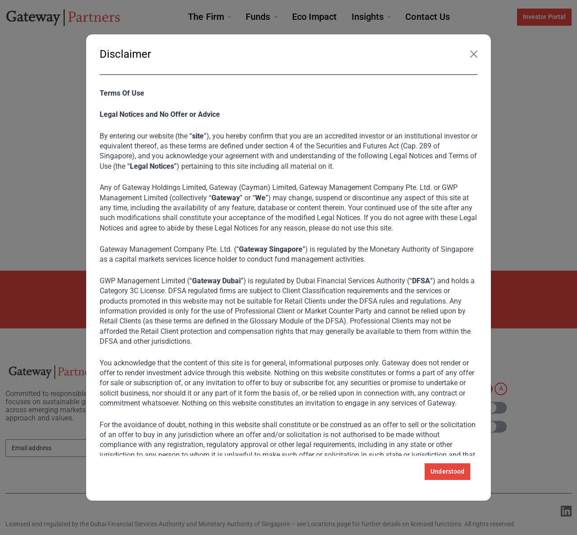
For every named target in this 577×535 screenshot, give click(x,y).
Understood (447, 471)
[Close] (474, 54)
